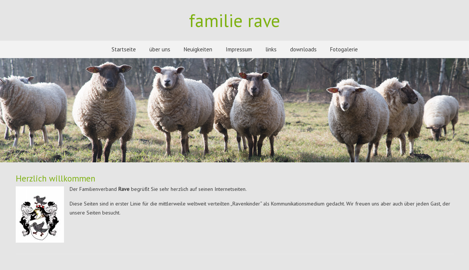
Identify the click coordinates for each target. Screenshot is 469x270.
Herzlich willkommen (55, 178)
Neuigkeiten (198, 49)
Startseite (124, 49)
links (271, 49)
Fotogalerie (344, 49)
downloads (303, 49)
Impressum (239, 49)
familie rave (234, 20)
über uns (159, 49)
